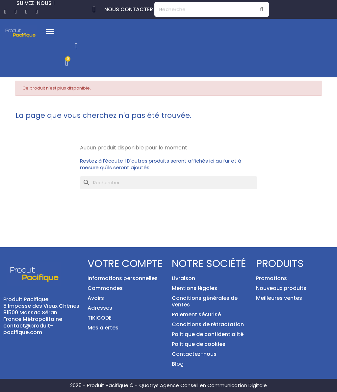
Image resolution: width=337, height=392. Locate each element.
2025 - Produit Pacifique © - (104, 385)
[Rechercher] (168, 182)
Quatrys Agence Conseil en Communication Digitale (203, 385)
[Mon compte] (76, 46)
